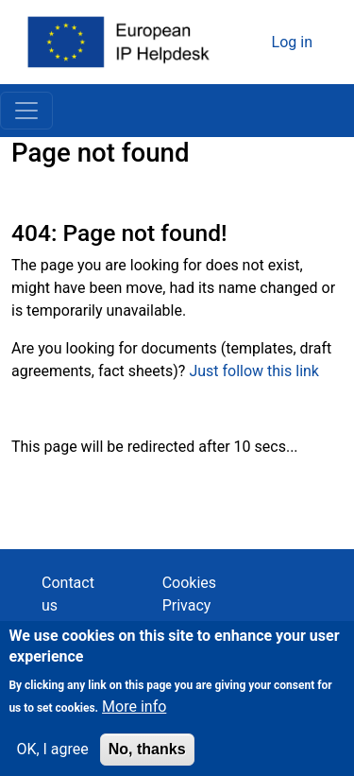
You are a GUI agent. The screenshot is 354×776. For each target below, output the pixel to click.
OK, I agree (52, 758)
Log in (292, 42)
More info (134, 715)
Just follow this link (254, 371)
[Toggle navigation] (26, 110)
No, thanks (147, 758)
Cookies (189, 583)
